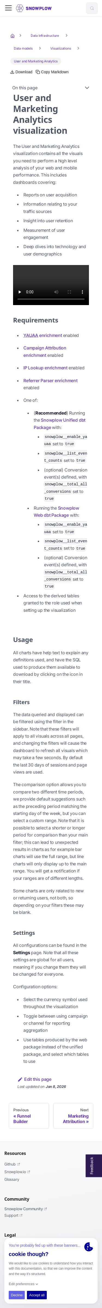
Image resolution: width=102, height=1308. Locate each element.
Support (13, 1215)
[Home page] (13, 35)
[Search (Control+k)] (92, 8)
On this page (25, 87)
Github (12, 1164)
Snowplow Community (25, 1208)
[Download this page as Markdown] (21, 72)
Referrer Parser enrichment (50, 380)
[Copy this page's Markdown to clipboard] (52, 72)
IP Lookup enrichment (45, 367)
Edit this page (34, 1079)
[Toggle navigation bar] (8, 8)
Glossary (11, 1179)
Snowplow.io (17, 1171)
